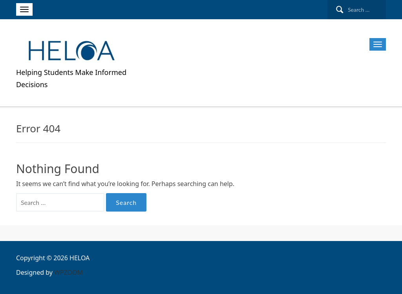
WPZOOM (68, 272)
